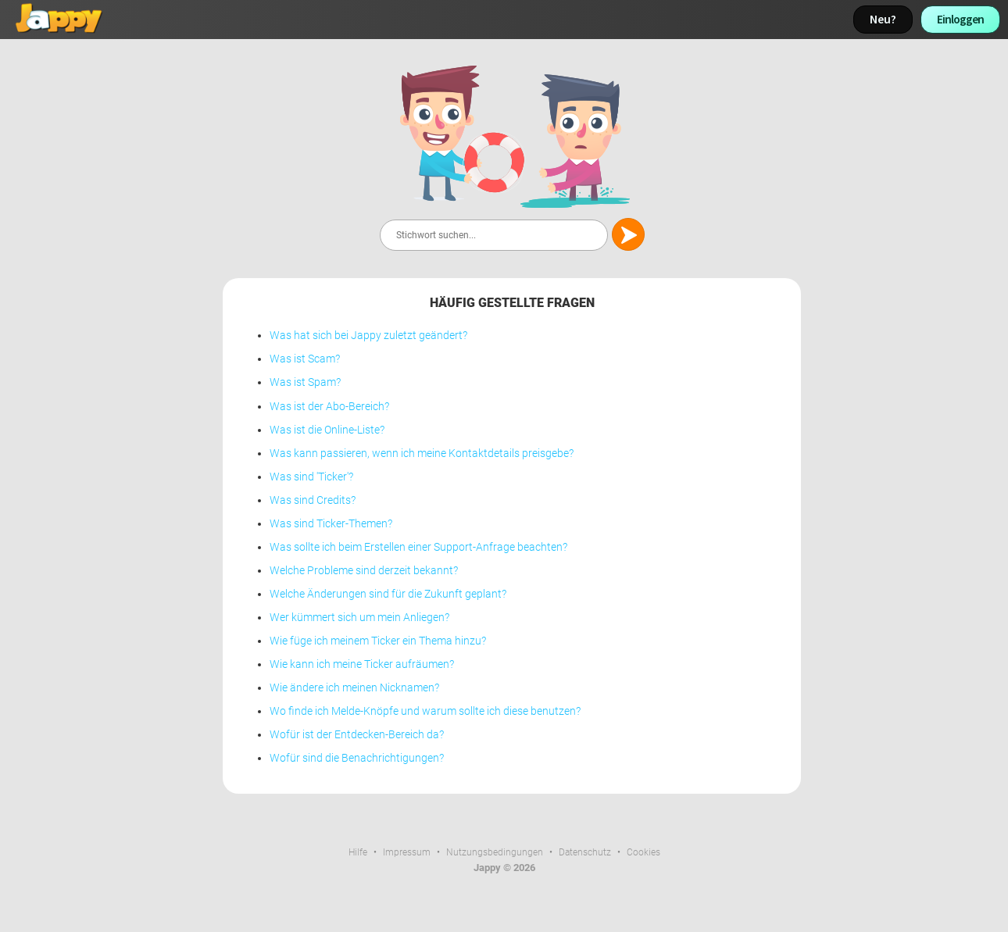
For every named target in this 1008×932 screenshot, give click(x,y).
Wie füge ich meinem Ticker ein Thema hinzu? (378, 641)
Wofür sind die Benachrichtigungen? (357, 758)
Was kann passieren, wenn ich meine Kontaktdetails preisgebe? (422, 453)
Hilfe (358, 852)
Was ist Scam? (305, 359)
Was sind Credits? (313, 500)
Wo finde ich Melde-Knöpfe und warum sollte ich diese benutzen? (425, 711)
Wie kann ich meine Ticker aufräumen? (362, 664)
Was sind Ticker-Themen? (331, 523)
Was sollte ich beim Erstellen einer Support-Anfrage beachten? (418, 547)
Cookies (643, 852)
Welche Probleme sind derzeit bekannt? (364, 570)
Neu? (883, 19)
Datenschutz (585, 852)
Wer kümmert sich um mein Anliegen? (359, 617)
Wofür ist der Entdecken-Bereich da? (357, 734)
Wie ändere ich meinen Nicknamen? (354, 688)
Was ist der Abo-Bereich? (329, 406)
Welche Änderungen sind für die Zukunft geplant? (388, 594)
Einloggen (960, 19)
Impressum (407, 852)
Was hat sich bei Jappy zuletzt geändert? (368, 335)
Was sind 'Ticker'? (311, 477)
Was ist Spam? (305, 382)
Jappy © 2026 (504, 867)
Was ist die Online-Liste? (327, 430)
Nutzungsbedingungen (494, 852)
